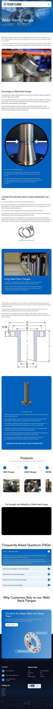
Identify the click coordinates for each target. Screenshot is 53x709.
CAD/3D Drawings (31, 676)
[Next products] (50, 479)
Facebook (4, 689)
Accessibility (39, 704)
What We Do (30, 672)
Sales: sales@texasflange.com (11, 675)
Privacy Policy (33, 702)
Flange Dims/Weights (44, 670)
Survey (41, 674)
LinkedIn (3, 690)
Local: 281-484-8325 (9, 670)
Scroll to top (26, 703)
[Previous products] (2, 479)
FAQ (41, 672)
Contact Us (42, 676)
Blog (29, 674)
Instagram (4, 694)
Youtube (3, 692)
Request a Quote (11, 624)
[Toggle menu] (48, 4)
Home (29, 670)
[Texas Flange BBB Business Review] (34, 686)
